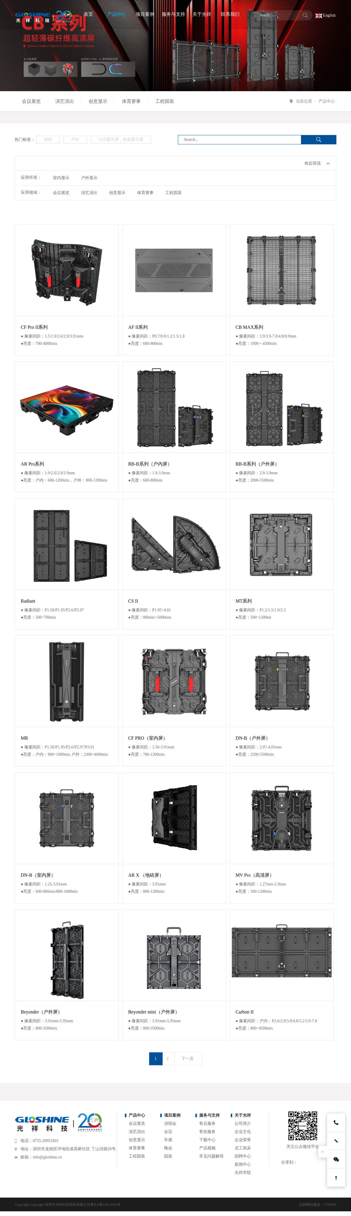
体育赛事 (131, 101)
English (325, 15)
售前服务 (207, 1131)
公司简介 (243, 1123)
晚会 (168, 1148)
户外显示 (89, 178)
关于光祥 (243, 1115)
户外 (75, 139)
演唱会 (170, 1123)
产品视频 (207, 1148)
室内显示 (61, 178)
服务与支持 (209, 1115)
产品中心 (327, 101)
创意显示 (98, 101)
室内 (48, 139)
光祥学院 (243, 1172)
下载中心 (207, 1140)
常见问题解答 (211, 1156)
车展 (168, 1140)
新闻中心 (243, 1164)
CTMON (330, 1205)
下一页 (187, 1058)
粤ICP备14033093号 (105, 1205)
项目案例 (172, 1115)
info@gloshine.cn (47, 1157)
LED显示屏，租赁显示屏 (121, 139)
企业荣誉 (243, 1140)
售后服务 (207, 1123)
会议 (168, 1131)
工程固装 (164, 101)
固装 (168, 1156)
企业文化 (243, 1131)
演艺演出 (64, 101)
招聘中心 (243, 1156)
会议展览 (31, 101)
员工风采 (243, 1148)
